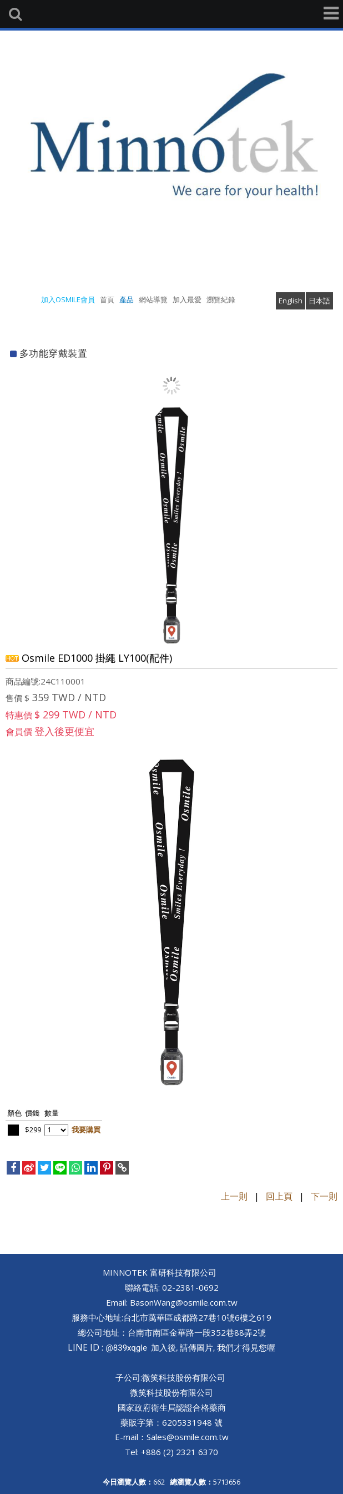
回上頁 (279, 1196)
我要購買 (86, 1130)
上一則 (234, 1196)
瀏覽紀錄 (220, 299)
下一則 (324, 1196)
